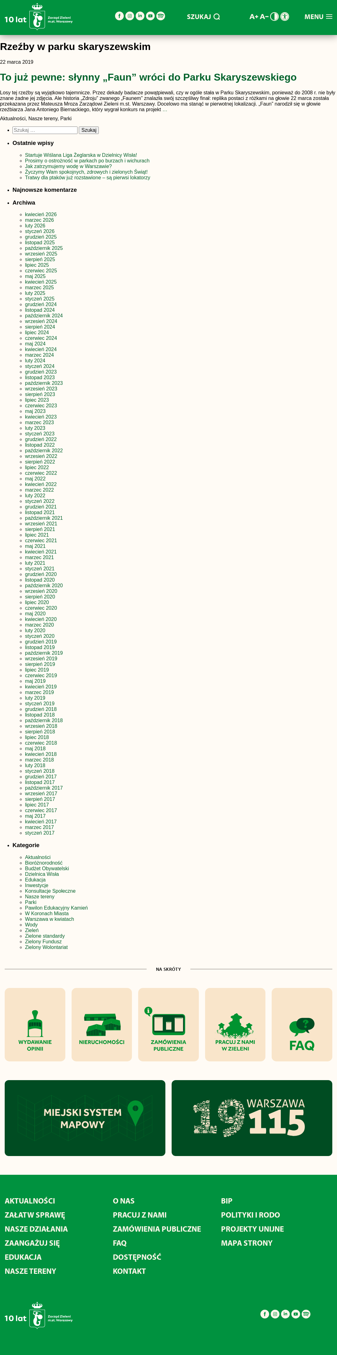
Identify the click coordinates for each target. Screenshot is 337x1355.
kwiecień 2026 (41, 214)
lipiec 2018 (37, 737)
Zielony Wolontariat (46, 947)
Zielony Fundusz (43, 941)
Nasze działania (36, 1228)
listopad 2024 (40, 310)
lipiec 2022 (37, 467)
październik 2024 (44, 315)
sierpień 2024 (40, 327)
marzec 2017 (39, 827)
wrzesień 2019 (41, 658)
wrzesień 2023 (41, 388)
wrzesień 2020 (41, 591)
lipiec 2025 (37, 265)
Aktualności (38, 857)
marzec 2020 (39, 625)
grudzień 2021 (41, 506)
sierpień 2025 (40, 259)
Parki (30, 902)
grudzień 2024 (41, 304)
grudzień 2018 (41, 709)
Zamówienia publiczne (157, 1228)
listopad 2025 (40, 242)
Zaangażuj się (32, 1243)
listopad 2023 (40, 377)
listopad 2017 (40, 782)
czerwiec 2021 (41, 540)
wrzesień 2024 (41, 321)
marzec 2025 (39, 287)
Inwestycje (36, 885)
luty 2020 (35, 630)
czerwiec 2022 (41, 473)
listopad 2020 (40, 580)
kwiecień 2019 (41, 686)
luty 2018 (35, 765)
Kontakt (129, 1271)
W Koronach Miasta (47, 913)
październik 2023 (44, 383)
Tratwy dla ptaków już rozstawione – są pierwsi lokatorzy (87, 177)
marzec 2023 (39, 422)
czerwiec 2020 (41, 608)
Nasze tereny (39, 896)
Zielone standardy (45, 936)
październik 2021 (44, 518)
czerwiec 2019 (41, 675)
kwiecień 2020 (41, 619)
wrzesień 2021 (41, 523)
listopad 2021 (40, 512)
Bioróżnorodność (44, 863)
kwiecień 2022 (41, 484)
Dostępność (137, 1257)
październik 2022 (44, 450)
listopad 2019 (40, 647)
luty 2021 (35, 563)
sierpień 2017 (40, 799)
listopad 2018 (40, 714)
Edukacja (35, 879)
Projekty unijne (252, 1228)
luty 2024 (35, 360)
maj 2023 (35, 411)
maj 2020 (35, 613)
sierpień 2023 (40, 394)
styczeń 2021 (39, 568)
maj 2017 (35, 816)
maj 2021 (35, 546)
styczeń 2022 (39, 501)
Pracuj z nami (140, 1214)
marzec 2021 (39, 557)
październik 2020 (44, 585)
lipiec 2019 (37, 670)
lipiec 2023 (37, 400)
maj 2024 (35, 343)
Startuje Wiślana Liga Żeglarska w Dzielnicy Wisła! (81, 155)
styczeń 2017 (39, 833)
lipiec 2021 (37, 535)
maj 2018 (35, 748)
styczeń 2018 (39, 771)
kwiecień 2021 (41, 551)
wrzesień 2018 (41, 726)
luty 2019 (35, 698)
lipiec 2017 (37, 804)
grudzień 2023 (41, 372)
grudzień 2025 (41, 237)
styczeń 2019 (39, 703)
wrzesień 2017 (41, 793)
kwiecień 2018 (41, 754)
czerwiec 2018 (41, 743)
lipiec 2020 (37, 602)
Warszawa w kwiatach (49, 919)
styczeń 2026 (39, 231)
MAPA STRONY (247, 1243)
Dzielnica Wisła (42, 874)
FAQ (120, 1243)
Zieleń (32, 930)
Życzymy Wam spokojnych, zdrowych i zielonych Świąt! (87, 172)
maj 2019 (35, 681)
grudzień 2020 (41, 574)
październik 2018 (44, 720)
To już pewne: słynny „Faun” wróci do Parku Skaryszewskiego (148, 77)
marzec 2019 (39, 692)
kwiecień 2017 (41, 821)
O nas (124, 1200)
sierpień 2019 (40, 664)
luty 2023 (35, 428)
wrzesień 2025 (41, 253)
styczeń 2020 (39, 636)
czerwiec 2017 (41, 810)
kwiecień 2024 (41, 349)
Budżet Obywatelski (47, 868)
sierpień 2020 (40, 596)
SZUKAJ (203, 16)
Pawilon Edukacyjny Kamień (56, 908)
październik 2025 (44, 248)
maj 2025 (35, 276)
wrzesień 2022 (41, 456)
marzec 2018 (39, 759)
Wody (31, 924)
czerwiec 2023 (41, 405)
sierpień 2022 (40, 461)
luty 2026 (35, 225)
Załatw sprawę (35, 1214)
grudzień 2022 (41, 439)
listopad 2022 (40, 445)
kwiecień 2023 (41, 416)
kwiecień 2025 (41, 282)
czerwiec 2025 (41, 270)
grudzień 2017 (41, 776)
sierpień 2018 (40, 731)
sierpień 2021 (40, 529)
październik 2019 (44, 653)
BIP (227, 1200)
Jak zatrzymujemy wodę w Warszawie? (68, 166)
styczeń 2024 (39, 366)
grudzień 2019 (41, 641)
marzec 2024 (39, 355)
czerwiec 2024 (41, 338)
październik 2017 (44, 788)
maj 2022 (35, 478)
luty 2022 (35, 495)
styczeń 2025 (39, 298)
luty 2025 (35, 293)
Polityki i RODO (250, 1214)
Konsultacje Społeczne (50, 891)
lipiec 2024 (37, 332)
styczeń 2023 (39, 433)
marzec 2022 (39, 490)
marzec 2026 (39, 220)
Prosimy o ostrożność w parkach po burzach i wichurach (88, 160)
